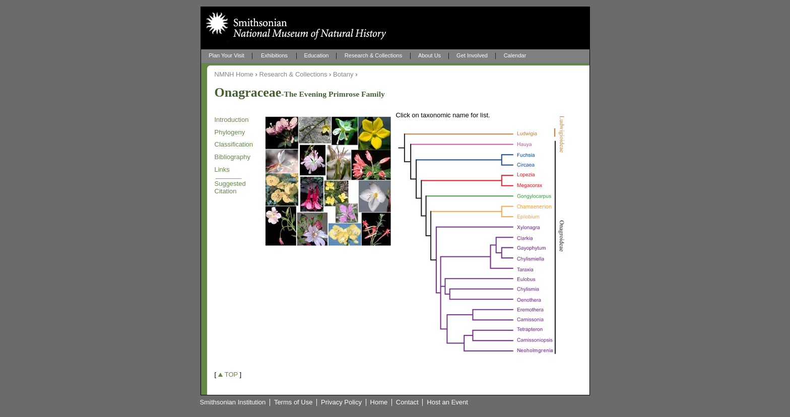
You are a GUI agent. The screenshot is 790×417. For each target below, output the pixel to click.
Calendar (515, 55)
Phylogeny (230, 132)
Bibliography (233, 157)
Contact (407, 402)
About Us (429, 55)
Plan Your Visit (226, 55)
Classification (234, 144)
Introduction (232, 119)
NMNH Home (234, 74)
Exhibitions (274, 55)
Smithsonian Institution (233, 402)
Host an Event (447, 402)
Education (316, 55)
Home (379, 402)
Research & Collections (373, 55)
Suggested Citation (230, 187)
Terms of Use (293, 402)
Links (222, 169)
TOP (231, 374)
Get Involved (472, 55)
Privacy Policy (341, 402)
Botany (343, 74)
